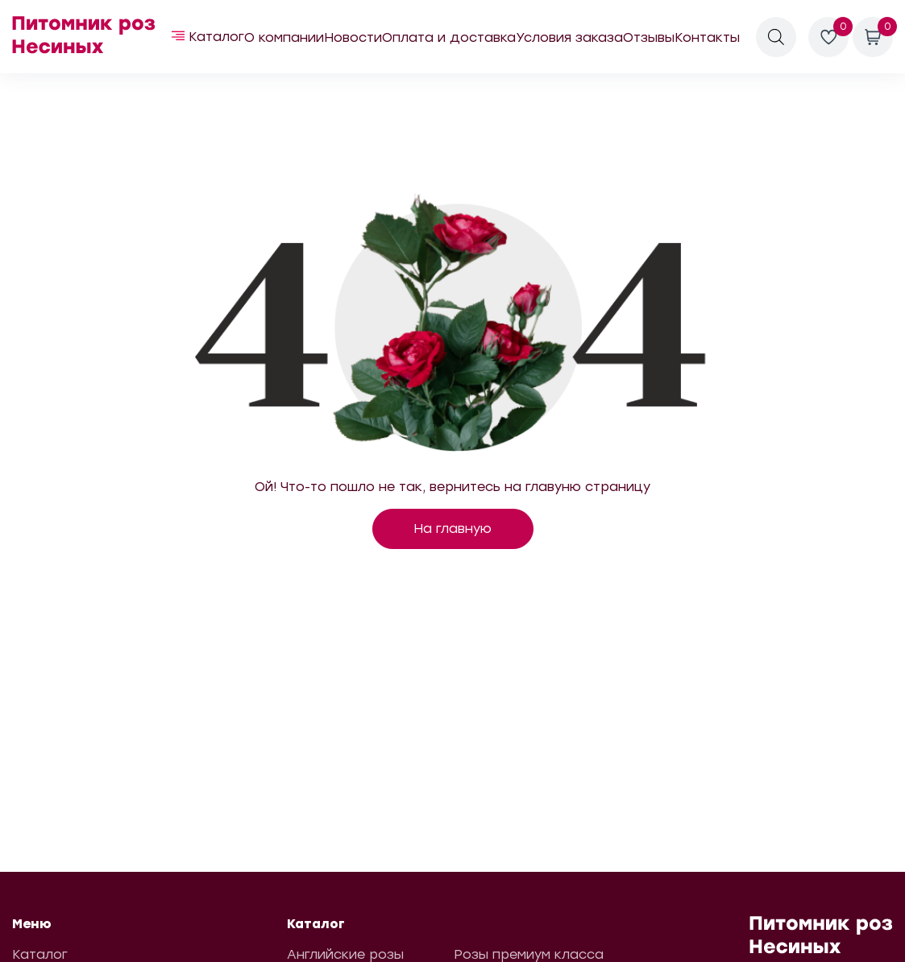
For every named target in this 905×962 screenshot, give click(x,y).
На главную (452, 528)
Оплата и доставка (449, 37)
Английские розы (345, 954)
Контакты (707, 37)
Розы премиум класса (529, 954)
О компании (284, 37)
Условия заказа (569, 37)
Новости (353, 37)
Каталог (216, 36)
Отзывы (649, 37)
